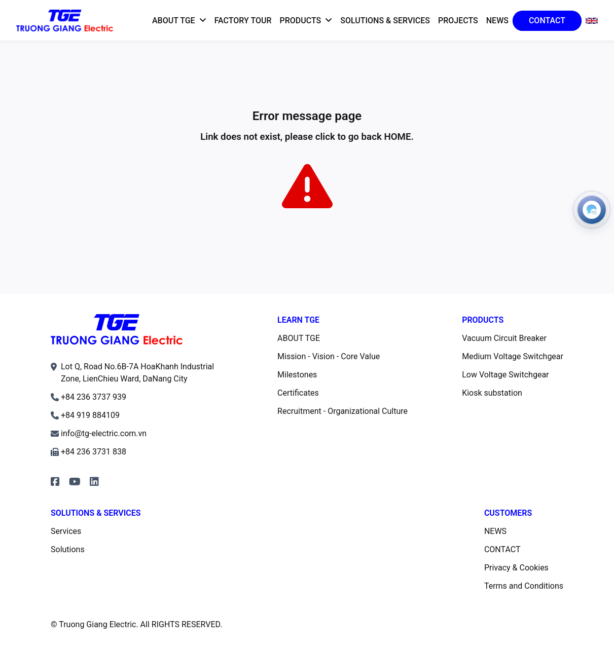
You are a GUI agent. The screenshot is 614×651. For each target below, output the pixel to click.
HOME (397, 136)
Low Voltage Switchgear (505, 374)
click (325, 136)
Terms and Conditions (523, 586)
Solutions (68, 549)
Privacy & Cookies (516, 567)
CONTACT (502, 549)
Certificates (298, 393)
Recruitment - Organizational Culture (342, 411)
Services (66, 531)
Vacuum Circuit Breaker (504, 338)
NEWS (495, 531)
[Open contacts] (591, 210)
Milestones (297, 374)
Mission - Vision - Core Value (328, 356)
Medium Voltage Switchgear (512, 356)
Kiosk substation (492, 393)
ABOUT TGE (298, 338)
